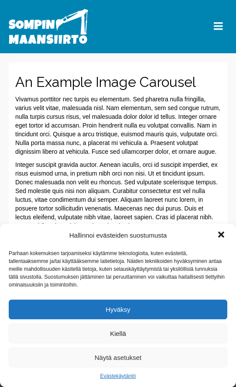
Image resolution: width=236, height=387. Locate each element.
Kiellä (118, 333)
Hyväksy (118, 309)
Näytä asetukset (118, 357)
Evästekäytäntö (118, 376)
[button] (222, 235)
